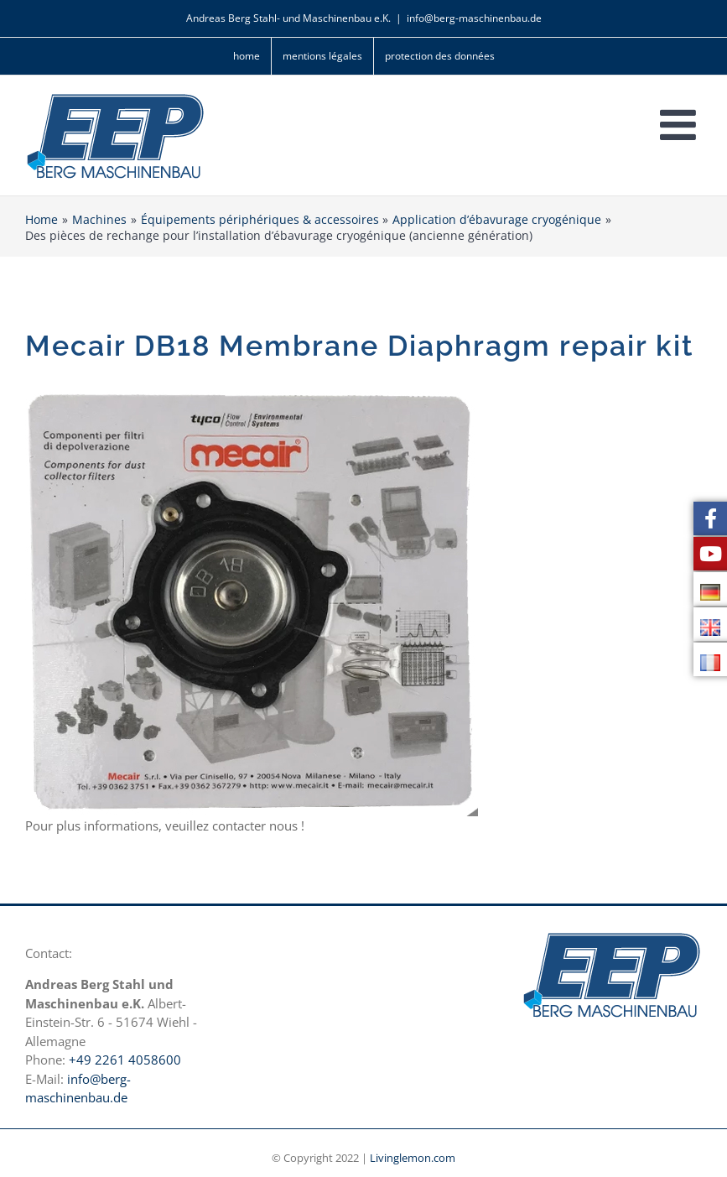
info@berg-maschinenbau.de (474, 18)
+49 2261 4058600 (125, 1059)
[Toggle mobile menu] (681, 124)
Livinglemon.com (412, 1157)
